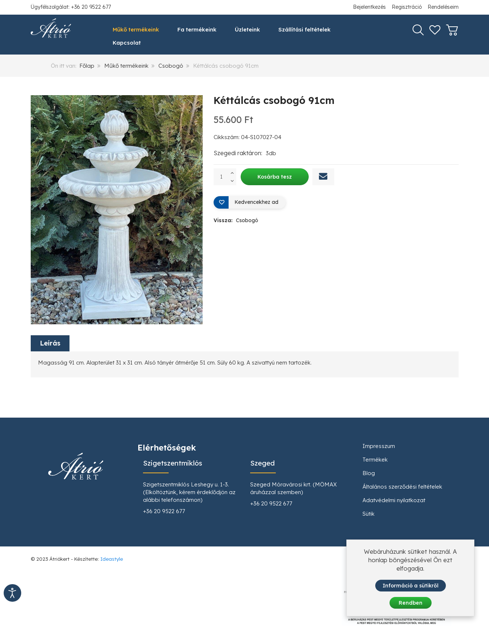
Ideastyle (111, 559)
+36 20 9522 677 (164, 511)
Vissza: (236, 220)
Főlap (86, 65)
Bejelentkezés (369, 7)
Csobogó (170, 65)
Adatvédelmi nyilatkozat (393, 500)
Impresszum (378, 446)
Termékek (375, 459)
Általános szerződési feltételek (402, 486)
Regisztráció (407, 7)
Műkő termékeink (126, 65)
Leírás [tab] (50, 343)
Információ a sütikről (411, 586)
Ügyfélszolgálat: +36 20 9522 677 (71, 7)
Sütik (368, 513)
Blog (368, 473)
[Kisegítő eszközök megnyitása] (12, 593)
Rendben (410, 604)
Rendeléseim (443, 7)
